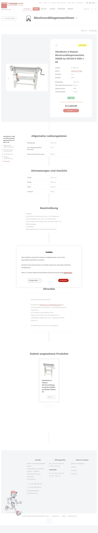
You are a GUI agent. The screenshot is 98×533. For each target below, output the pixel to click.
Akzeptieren (63, 280)
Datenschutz (68, 272)
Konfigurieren (34, 281)
